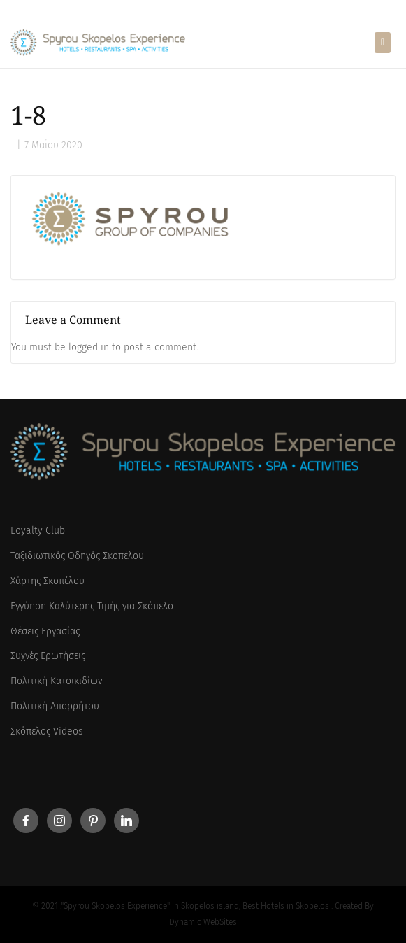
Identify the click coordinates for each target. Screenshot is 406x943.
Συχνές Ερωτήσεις (47, 656)
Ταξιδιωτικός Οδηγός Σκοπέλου (77, 556)
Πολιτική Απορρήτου (54, 706)
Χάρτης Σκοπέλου (47, 581)
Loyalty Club (37, 531)
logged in (88, 347)
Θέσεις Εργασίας (45, 631)
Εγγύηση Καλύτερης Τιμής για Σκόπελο (91, 606)
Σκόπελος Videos (46, 731)
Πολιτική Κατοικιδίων (56, 681)
